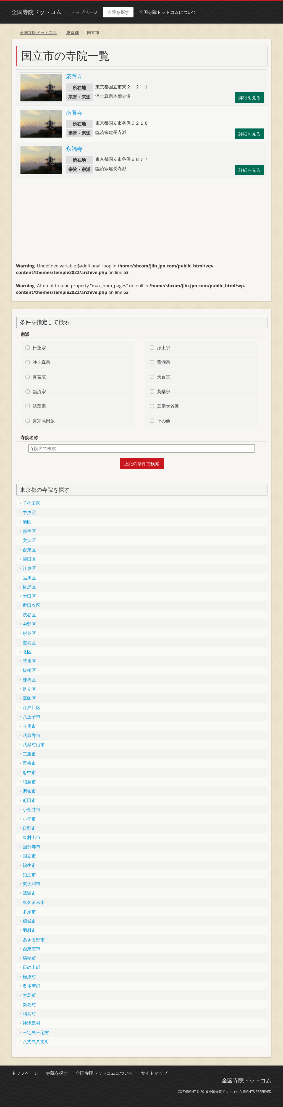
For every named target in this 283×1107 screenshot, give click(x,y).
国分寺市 (31, 847)
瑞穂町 (29, 958)
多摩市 (29, 912)
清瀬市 (29, 893)
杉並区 (29, 633)
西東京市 (31, 949)
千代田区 (31, 503)
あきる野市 (34, 940)
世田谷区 (31, 605)
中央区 (29, 512)
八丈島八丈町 (36, 1041)
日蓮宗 (39, 348)
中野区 (29, 624)
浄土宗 (163, 348)
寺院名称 (29, 438)
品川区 (29, 578)
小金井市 (31, 809)
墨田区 (29, 559)
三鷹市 (29, 754)
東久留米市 (34, 902)
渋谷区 (29, 615)
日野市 (29, 828)
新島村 (29, 1004)
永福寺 (74, 148)
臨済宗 (39, 391)
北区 (27, 652)
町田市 (29, 800)
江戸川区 (31, 707)
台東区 (29, 550)
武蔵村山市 (34, 744)
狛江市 (29, 875)
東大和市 (31, 884)
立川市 (29, 726)
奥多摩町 (31, 986)
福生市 (29, 865)
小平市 (29, 819)
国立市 (29, 856)
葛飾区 (29, 698)
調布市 (29, 791)
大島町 (29, 995)
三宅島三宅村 (36, 1032)
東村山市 (31, 837)
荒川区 (29, 661)
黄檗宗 (163, 391)
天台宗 (163, 377)
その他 (163, 421)
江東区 (29, 568)
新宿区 (29, 531)
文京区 (29, 540)
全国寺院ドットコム (36, 12)
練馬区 (29, 680)
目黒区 (29, 587)
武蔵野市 (31, 735)
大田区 (29, 596)
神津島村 (31, 1023)
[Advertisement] (57, 226)
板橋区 (29, 670)
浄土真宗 (41, 362)
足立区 (29, 689)
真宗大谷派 (168, 406)
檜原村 (29, 977)
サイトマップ (154, 1073)
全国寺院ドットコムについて (167, 12)
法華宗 (39, 406)
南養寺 (74, 112)
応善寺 (74, 76)
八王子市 (31, 717)
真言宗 (39, 377)
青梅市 (29, 763)
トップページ (84, 12)
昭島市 (29, 782)
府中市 (29, 772)
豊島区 (29, 643)
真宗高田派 (44, 421)
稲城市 (29, 921)
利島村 (29, 1014)
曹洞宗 (163, 362)
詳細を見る (250, 97)
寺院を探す (118, 12)
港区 (27, 522)
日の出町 (31, 967)
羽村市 (29, 930)
